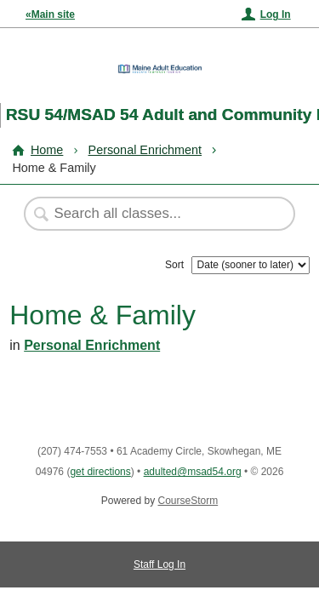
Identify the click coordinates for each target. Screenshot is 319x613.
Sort (174, 265)
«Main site (50, 14)
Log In (275, 14)
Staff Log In (159, 564)
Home (47, 150)
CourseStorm (188, 501)
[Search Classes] (151, 213)
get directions (100, 472)
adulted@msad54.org (193, 472)
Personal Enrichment (145, 150)
